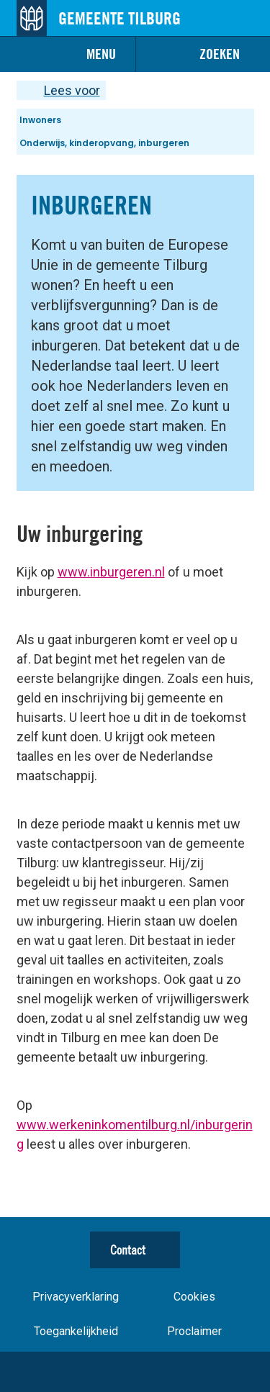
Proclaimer (194, 1331)
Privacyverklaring (75, 1296)
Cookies (194, 1296)
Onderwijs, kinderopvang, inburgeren (104, 143)
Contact (127, 1249)
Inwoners (40, 120)
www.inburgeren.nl (111, 571)
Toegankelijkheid (76, 1331)
